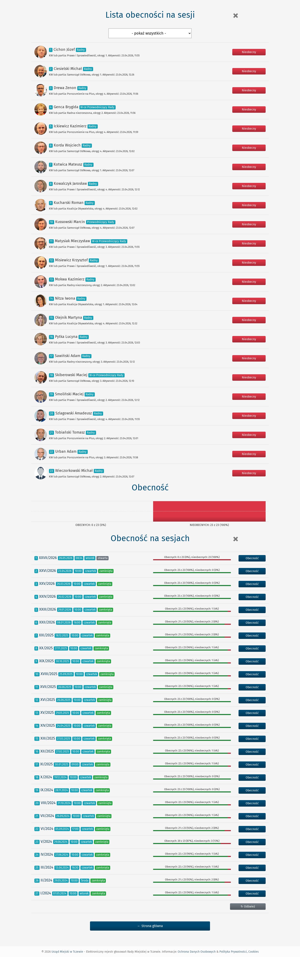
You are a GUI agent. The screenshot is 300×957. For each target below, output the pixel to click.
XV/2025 (47, 712)
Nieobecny (249, 52)
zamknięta (105, 571)
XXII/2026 (47, 622)
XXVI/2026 (47, 570)
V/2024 (46, 841)
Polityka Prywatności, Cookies (239, 951)
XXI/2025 (46, 635)
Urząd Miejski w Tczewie (67, 951)
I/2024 (45, 893)
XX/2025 (46, 648)
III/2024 (47, 867)
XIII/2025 (47, 738)
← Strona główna (150, 926)
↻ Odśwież (248, 906)
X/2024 (46, 777)
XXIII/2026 (47, 609)
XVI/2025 (47, 699)
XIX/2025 (46, 661)
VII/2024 (47, 815)
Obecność (252, 558)
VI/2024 (47, 828)
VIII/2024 (48, 803)
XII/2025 (47, 751)
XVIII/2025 (49, 674)
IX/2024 (46, 790)
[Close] (235, 15)
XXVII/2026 (48, 557)
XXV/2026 (47, 583)
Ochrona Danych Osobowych (197, 951)
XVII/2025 (48, 686)
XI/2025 (46, 764)
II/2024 (46, 880)
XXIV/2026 (47, 596)
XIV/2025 (47, 725)
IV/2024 (47, 854)
